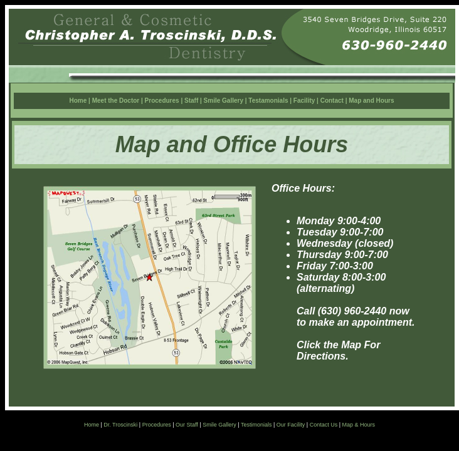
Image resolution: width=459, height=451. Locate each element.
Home (78, 100)
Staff (191, 100)
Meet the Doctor (116, 100)
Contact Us (324, 425)
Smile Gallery (223, 100)
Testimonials (256, 425)
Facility (304, 100)
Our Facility (291, 425)
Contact (333, 100)
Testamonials (268, 100)
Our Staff (187, 425)
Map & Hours (359, 425)
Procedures (162, 100)
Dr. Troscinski (120, 425)
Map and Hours (371, 100)
